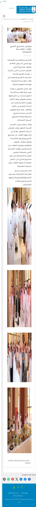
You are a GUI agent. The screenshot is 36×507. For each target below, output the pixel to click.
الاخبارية (10, 8)
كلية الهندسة (22, 19)
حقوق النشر (23, 493)
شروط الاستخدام (16, 496)
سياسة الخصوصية (12, 493)
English (3, 1)
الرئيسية (29, 19)
